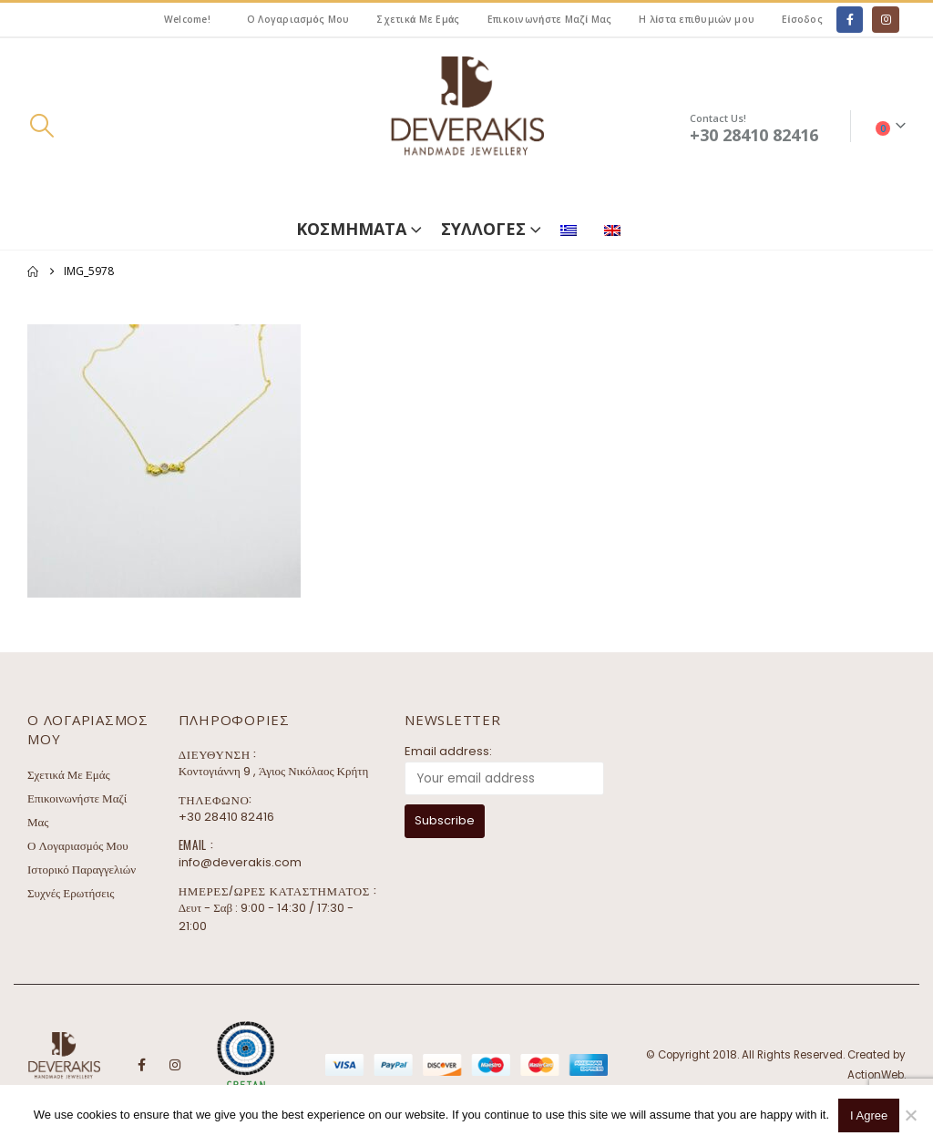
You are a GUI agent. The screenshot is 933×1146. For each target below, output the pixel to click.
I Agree (868, 1115)
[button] (41, 126)
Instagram (175, 1065)
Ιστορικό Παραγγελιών (81, 869)
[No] (910, 1115)
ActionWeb (875, 1075)
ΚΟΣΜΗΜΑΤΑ (351, 229)
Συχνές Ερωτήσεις (70, 893)
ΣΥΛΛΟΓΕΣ (483, 229)
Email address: (448, 751)
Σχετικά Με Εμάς (417, 19)
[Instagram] (885, 19)
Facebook (141, 1065)
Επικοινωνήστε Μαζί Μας (549, 19)
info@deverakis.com (240, 862)
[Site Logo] (466, 126)
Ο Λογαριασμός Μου (298, 19)
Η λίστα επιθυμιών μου (696, 19)
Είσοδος (802, 19)
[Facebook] (849, 19)
